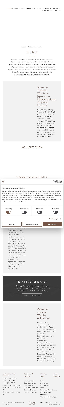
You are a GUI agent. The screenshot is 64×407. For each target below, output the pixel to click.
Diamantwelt (28, 385)
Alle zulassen (52, 224)
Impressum (48, 402)
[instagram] (33, 403)
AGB (41, 402)
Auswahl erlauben (32, 224)
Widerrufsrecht (45, 392)
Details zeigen (53, 219)
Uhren (39, 112)
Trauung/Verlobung (31, 387)
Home (24, 47)
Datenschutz (57, 402)
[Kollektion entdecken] (9, 153)
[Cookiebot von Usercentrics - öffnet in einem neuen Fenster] (54, 181)
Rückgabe (43, 394)
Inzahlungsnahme (30, 392)
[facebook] (30, 403)
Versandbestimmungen (48, 397)
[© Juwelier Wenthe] (9, 2)
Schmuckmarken (30, 383)
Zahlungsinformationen (48, 390)
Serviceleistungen (30, 390)
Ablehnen (12, 224)
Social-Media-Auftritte (55, 404)
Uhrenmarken (32, 47)
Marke (19, 64)
